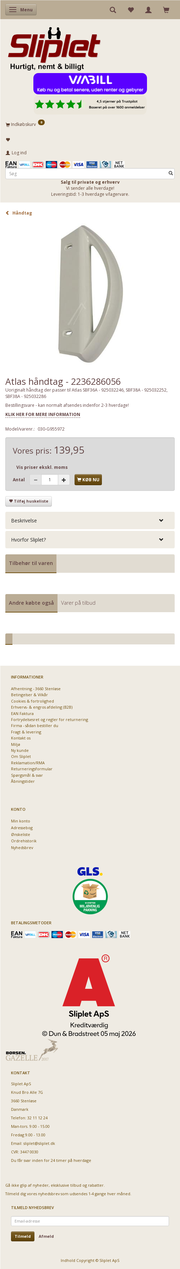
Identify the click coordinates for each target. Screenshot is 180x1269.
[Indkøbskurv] (90, 124)
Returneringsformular (32, 768)
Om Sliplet (21, 756)
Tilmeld (23, 1236)
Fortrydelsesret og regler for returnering (49, 719)
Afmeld (46, 1236)
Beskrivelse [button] (24, 520)
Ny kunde (20, 750)
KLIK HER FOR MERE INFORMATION (42, 414)
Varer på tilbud (78, 602)
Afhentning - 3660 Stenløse (36, 688)
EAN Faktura (22, 713)
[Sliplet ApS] (54, 46)
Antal (19, 480)
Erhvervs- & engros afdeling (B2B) (41, 707)
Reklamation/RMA (28, 762)
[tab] (90, 520)
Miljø (15, 744)
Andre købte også (31, 602)
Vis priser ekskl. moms (42, 467)
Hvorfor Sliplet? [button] (28, 540)
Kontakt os (21, 738)
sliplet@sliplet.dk (39, 1143)
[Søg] (171, 174)
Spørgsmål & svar (27, 775)
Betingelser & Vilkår (29, 694)
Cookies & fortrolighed (32, 701)
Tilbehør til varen (31, 563)
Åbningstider (23, 781)
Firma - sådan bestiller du (34, 725)
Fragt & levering (26, 732)
